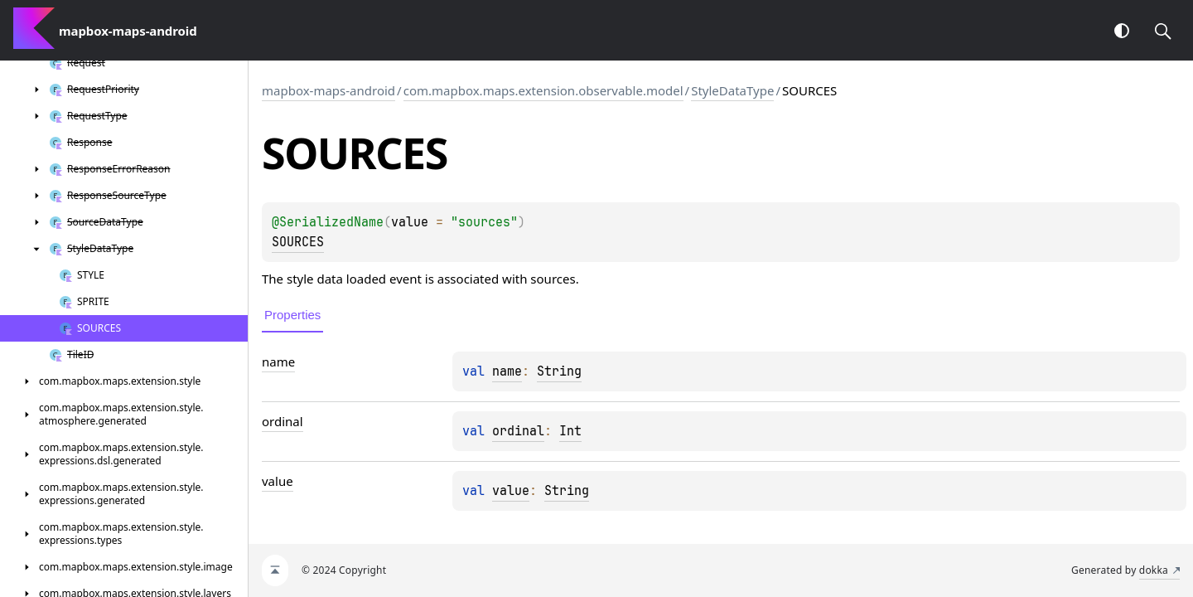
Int (570, 431)
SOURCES (298, 242)
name (507, 371)
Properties (292, 315)
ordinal (518, 431)
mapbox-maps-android (328, 90)
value (510, 491)
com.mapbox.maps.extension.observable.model (543, 90)
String (559, 371)
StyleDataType (732, 90)
